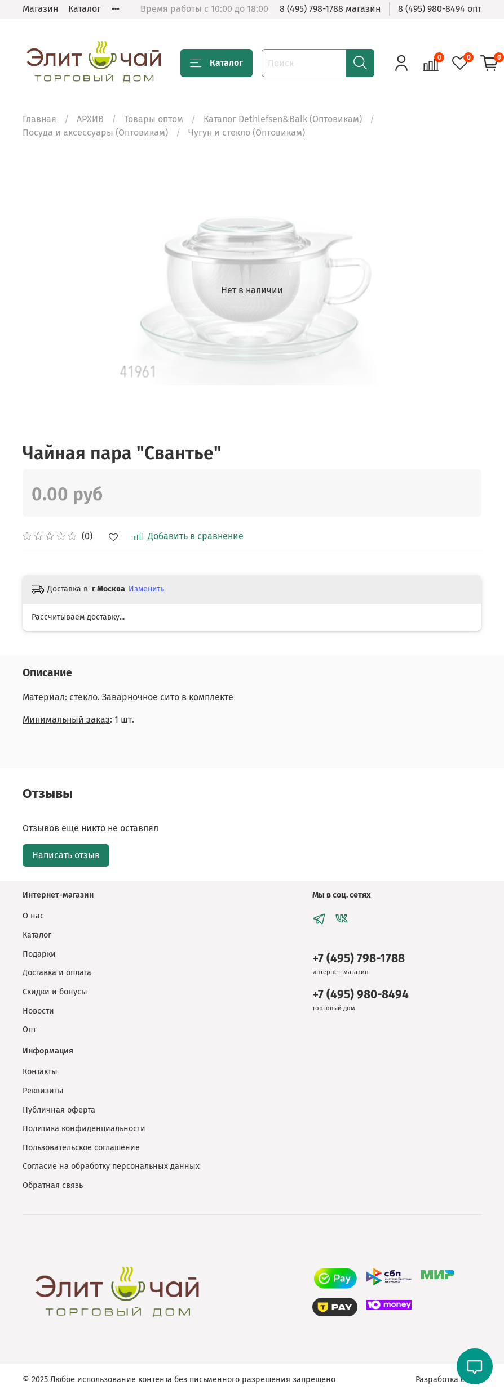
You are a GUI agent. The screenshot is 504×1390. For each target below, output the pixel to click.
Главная (39, 119)
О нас (33, 916)
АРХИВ (90, 119)
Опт (29, 1029)
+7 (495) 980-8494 (360, 995)
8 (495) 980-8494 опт (439, 8)
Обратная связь (53, 1185)
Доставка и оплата (57, 973)
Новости (38, 1011)
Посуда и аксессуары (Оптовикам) (95, 132)
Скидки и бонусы (55, 992)
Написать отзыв (66, 855)
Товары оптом (153, 119)
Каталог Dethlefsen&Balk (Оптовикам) (283, 119)
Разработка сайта (448, 1379)
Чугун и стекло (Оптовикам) (246, 132)
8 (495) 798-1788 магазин (330, 8)
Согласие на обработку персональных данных (111, 1166)
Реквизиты (43, 1091)
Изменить (146, 589)
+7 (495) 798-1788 (358, 959)
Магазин (40, 8)
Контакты (40, 1072)
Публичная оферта (59, 1110)
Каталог (84, 8)
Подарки (39, 954)
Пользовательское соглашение (81, 1148)
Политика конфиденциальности (84, 1128)
